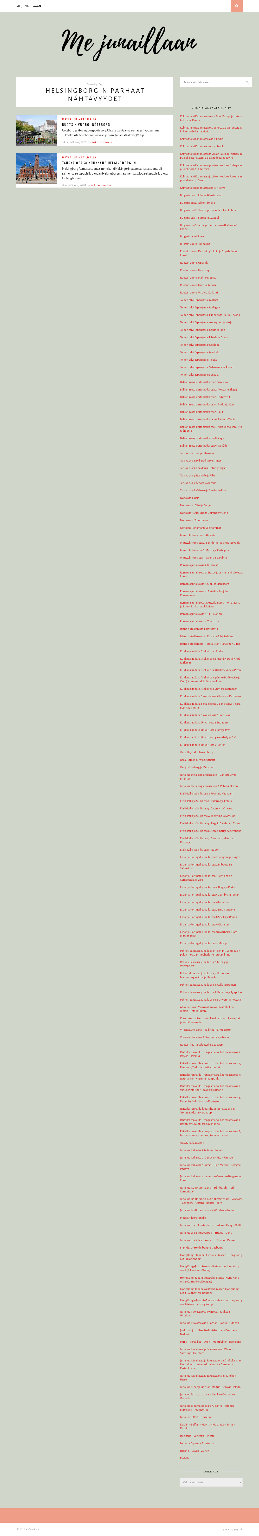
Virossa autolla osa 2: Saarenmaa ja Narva (205, 1037)
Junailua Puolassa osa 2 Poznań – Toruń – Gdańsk (209, 1323)
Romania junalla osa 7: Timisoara (199, 621)
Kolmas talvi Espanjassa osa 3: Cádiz (201, 139)
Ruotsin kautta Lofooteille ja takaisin (202, 1044)
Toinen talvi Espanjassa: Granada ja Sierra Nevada (210, 315)
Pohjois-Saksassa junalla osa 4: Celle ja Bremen (208, 984)
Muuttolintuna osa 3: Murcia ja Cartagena (205, 550)
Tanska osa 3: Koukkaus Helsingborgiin (99, 162)
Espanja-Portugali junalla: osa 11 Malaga (203, 943)
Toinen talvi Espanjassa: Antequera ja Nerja (206, 322)
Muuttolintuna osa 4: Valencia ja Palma (203, 557)
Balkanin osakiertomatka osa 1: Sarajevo (204, 382)
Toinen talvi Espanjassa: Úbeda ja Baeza (204, 337)
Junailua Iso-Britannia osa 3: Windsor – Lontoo (207, 1210)
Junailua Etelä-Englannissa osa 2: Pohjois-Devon (209, 786)
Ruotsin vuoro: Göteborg (86, 124)
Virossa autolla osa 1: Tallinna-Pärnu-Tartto (205, 1029)
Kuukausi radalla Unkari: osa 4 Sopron (203, 745)
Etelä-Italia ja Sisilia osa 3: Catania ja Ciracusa (206, 808)
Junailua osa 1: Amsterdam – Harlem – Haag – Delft (210, 1225)
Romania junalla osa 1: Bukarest (199, 565)
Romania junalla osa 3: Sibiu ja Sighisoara (204, 584)
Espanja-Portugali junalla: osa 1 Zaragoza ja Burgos (210, 857)
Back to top (233, 1529)
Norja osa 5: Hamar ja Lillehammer (200, 527)
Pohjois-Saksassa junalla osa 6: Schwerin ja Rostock (210, 999)
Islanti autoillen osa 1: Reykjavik (199, 629)
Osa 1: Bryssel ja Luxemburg (196, 752)
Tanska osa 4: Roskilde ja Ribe (197, 475)
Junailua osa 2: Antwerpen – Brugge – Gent (206, 1232)
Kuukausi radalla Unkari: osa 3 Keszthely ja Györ (208, 737)
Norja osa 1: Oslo (189, 498)
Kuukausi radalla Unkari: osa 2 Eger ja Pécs (205, 730)
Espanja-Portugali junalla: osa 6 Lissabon (204, 902)
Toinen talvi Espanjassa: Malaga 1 (200, 300)
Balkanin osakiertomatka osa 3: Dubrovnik (205, 397)
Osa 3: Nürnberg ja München (197, 767)
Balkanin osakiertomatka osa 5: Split (201, 412)
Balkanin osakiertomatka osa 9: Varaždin (204, 445)
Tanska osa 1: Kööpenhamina (197, 453)
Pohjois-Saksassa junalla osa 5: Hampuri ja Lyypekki (211, 992)
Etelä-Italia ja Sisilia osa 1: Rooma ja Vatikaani (206, 793)
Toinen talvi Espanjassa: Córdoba (200, 344)
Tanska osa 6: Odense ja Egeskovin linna (203, 490)
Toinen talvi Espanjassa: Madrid (199, 352)
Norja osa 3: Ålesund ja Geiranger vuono (204, 512)
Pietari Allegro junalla (193, 1217)
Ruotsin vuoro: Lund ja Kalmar (198, 285)
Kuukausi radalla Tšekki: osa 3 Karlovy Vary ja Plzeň (210, 670)
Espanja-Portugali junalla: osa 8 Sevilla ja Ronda (208, 917)
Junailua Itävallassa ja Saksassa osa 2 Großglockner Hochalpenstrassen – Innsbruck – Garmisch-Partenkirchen (210, 1364)
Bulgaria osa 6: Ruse (192, 236)
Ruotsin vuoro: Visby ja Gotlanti (199, 292)
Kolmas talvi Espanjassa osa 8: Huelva (202, 187)
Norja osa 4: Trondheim (194, 520)
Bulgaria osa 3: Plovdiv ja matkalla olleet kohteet (209, 210)
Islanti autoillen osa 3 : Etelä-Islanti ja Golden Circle (210, 643)
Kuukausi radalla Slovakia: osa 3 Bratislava (205, 715)
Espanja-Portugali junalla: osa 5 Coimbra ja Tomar (209, 894)
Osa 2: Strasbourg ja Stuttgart (197, 759)
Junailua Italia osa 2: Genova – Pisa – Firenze (206, 1157)
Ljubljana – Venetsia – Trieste (197, 1436)
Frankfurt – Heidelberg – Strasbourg (201, 1247)
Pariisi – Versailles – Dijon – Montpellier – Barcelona (210, 1341)
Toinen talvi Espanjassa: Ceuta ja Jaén (202, 330)
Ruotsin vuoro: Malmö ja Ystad (198, 277)
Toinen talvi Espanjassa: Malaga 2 (200, 307)
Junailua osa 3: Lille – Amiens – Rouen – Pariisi (207, 1240)
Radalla (184, 1458)
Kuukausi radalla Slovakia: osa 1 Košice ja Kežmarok (210, 696)
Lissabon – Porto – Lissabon (196, 1417)
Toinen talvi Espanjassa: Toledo (198, 359)
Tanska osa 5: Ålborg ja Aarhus (198, 483)
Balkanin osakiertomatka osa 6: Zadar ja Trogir (207, 419)
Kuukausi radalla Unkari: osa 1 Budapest (204, 722)
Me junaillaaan (28, 6)
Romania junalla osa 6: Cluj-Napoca (201, 614)
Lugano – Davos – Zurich (194, 1450)
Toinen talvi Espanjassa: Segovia (199, 374)
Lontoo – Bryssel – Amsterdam (198, 1443)
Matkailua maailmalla (79, 119)
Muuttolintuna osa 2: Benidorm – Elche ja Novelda (210, 542)
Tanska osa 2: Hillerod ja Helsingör (200, 460)
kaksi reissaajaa (101, 142)
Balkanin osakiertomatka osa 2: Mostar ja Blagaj (208, 389)
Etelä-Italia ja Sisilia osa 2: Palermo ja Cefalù (206, 801)
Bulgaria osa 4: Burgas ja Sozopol (199, 217)
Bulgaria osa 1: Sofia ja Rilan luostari (201, 195)
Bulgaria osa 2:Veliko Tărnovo (197, 202)
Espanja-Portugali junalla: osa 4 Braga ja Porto (207, 887)
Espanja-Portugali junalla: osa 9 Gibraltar (204, 924)
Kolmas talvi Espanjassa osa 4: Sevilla (202, 146)
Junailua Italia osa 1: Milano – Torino (201, 1150)
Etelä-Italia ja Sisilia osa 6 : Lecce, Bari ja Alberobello (210, 831)
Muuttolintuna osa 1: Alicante (197, 535)
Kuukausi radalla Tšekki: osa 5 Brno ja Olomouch (209, 688)
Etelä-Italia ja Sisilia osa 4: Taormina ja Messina (207, 816)
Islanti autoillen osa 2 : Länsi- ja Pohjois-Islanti (207, 636)
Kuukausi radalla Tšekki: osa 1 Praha (201, 651)
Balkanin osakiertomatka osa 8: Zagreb (203, 438)
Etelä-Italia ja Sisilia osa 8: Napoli (199, 849)
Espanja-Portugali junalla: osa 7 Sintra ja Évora (207, 909)
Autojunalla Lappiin (192, 1142)
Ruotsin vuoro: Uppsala (194, 262)
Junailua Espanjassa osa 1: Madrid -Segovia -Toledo (210, 1387)
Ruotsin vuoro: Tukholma (195, 244)
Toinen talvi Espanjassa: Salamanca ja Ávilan (206, 367)
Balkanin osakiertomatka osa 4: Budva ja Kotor (207, 404)
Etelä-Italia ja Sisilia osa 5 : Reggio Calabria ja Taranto (211, 823)
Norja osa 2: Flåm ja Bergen (196, 505)
